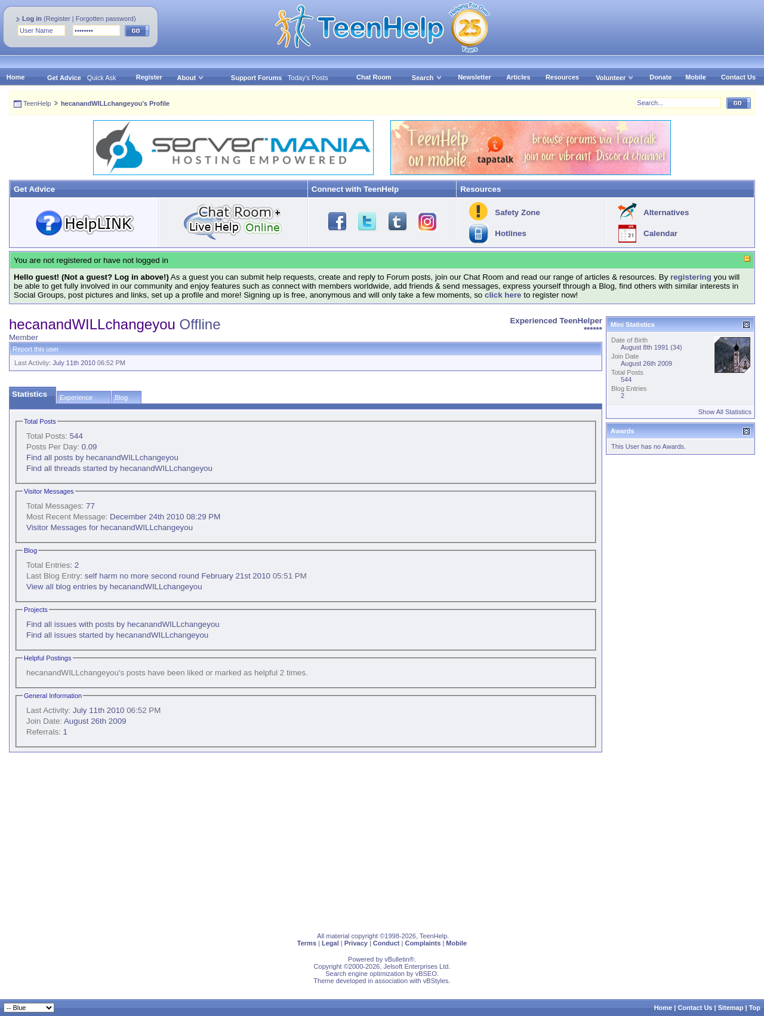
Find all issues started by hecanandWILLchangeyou (117, 635)
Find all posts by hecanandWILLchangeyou (102, 457)
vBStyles (436, 980)
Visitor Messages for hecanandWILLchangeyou (109, 527)
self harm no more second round (142, 575)
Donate (660, 77)
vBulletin (396, 959)
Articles (518, 77)
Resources (562, 77)
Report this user (36, 349)
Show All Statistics (724, 411)
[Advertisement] (367, 839)
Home (16, 77)
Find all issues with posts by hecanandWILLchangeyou (123, 624)
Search (427, 77)
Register (58, 18)
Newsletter (474, 77)
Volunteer (611, 77)
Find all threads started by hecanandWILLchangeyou (119, 468)
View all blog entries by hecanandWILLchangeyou (114, 586)
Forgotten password (105, 18)
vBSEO (426, 973)
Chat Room (374, 77)
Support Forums (256, 77)
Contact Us (738, 77)
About (186, 77)
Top (754, 1007)
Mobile (695, 77)
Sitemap (731, 1007)
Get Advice (64, 77)
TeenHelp (37, 103)
